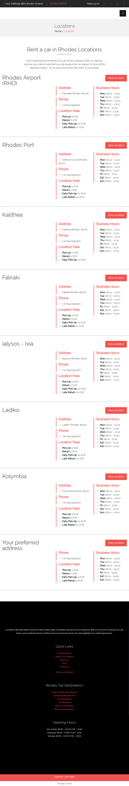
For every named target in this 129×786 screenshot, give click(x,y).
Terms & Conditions (64, 656)
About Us (64, 660)
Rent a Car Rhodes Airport (64, 692)
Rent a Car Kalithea (64, 705)
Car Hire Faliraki (64, 699)
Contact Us (64, 666)
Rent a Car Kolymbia (64, 709)
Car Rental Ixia (64, 702)
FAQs (64, 663)
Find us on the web (64, 672)
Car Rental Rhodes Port (64, 695)
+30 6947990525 (56, 3)
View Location (116, 78)
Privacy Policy (64, 653)
